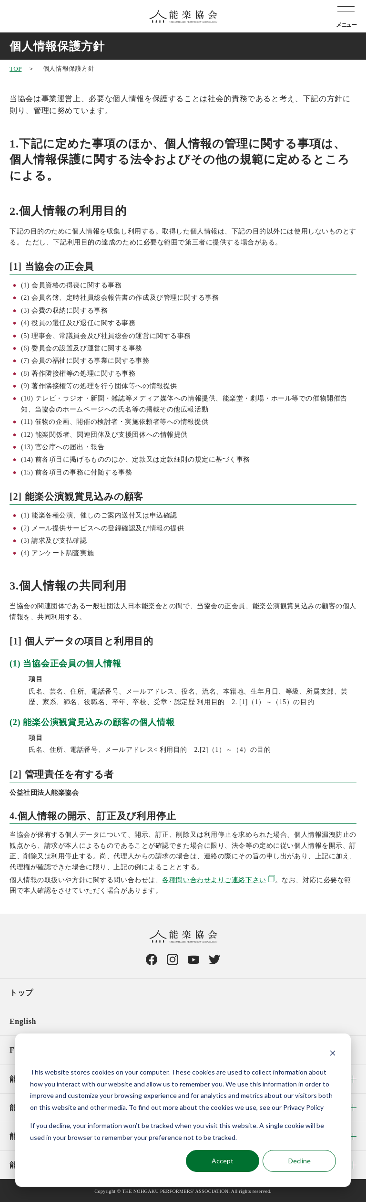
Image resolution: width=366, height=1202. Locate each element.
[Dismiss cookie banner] (332, 1054)
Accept (223, 1161)
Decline (299, 1161)
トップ (21, 993)
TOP (15, 68)
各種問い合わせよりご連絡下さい (214, 880)
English (23, 1021)
